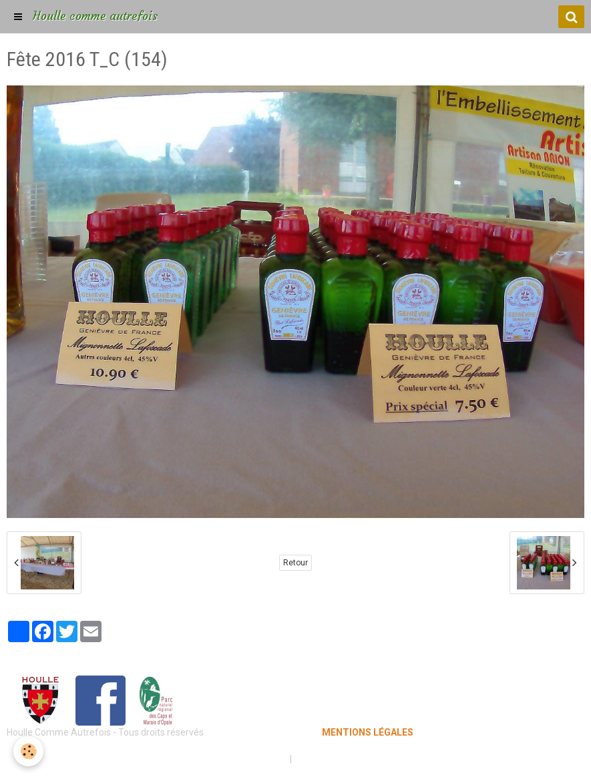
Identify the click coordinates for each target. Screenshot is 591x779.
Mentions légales (248, 759)
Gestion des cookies (337, 759)
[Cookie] (28, 751)
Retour (295, 562)
